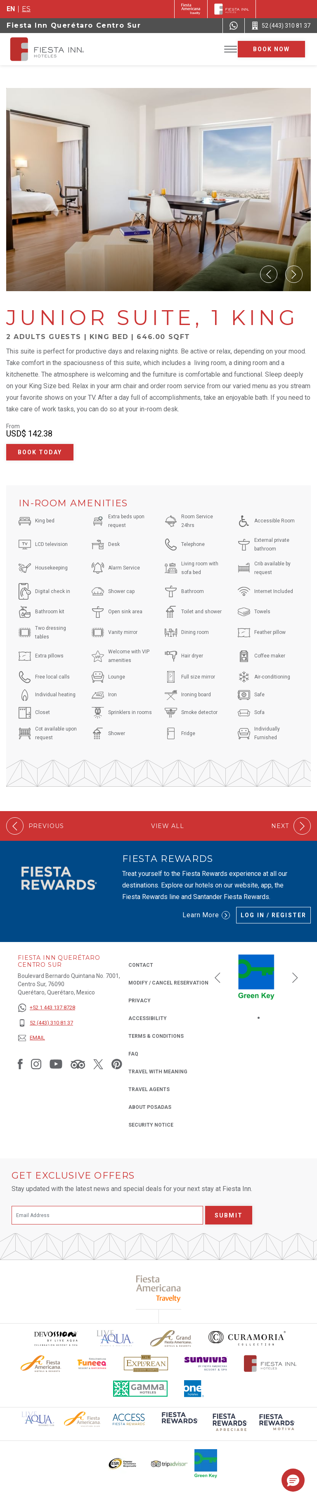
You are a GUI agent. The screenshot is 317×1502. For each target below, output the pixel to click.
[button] (293, 1480)
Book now (271, 49)
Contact (140, 965)
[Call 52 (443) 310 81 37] (281, 25)
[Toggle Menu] (230, 49)
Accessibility (147, 1018)
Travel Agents (149, 1089)
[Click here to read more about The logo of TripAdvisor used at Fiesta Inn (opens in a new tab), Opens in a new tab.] (169, 1463)
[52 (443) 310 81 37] (46, 1023)
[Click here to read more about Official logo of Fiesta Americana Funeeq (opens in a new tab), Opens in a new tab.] (93, 1363)
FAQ (133, 1054)
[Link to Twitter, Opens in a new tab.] (98, 1064)
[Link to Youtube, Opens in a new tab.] (56, 1064)
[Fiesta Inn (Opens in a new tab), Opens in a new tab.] (191, 9)
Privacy (139, 1000)
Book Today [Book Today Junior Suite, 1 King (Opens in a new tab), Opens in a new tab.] (40, 452)
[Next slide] (295, 977)
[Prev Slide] (268, 274)
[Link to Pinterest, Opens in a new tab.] (116, 1064)
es (26, 9)
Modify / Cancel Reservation (168, 983)
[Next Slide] (294, 274)
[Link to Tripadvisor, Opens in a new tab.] (78, 1064)
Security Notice (150, 1125)
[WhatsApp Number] (233, 25)
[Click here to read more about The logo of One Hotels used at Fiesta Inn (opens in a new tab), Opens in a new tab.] (194, 1388)
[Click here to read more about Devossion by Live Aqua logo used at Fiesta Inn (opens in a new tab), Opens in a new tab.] (55, 1338)
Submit (229, 1215)
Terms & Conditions (156, 1036)
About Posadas (149, 1107)
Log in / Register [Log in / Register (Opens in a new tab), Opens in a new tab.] (273, 915)
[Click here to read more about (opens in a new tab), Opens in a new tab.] (179, 1423)
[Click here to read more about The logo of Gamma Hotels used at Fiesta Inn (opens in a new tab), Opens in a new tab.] (140, 1389)
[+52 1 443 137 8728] (46, 1008)
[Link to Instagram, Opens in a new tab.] (36, 1064)
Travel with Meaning (157, 1072)
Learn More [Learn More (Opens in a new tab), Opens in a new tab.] (206, 915)
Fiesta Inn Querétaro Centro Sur (74, 25)
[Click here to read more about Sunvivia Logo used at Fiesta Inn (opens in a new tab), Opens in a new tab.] (206, 1363)
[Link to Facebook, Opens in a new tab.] (20, 1064)
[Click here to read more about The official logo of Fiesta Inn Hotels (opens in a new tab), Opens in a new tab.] (270, 1363)
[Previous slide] (217, 977)
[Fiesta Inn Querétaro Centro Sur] (54, 49)
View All (167, 826)
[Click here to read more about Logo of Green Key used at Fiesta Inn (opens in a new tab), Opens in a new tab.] (205, 1463)
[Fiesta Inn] (231, 9)
